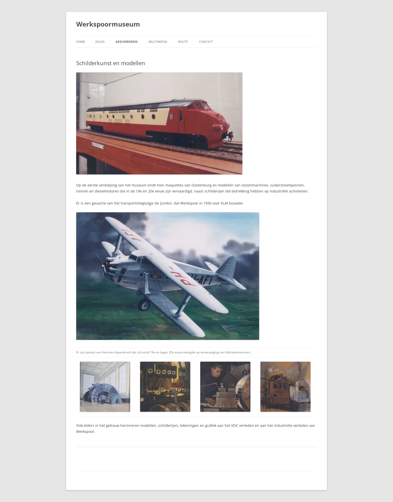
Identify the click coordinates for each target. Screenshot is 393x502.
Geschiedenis (127, 42)
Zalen (100, 42)
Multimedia (158, 42)
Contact (206, 42)
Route (183, 42)
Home (80, 42)
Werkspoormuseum (108, 24)
